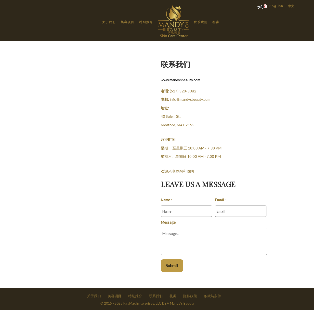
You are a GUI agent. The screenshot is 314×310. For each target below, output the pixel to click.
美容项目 (127, 22)
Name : (166, 200)
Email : (220, 200)
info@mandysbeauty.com (190, 99)
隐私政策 (190, 296)
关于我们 (109, 22)
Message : (169, 222)
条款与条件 (212, 296)
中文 (291, 6)
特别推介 (146, 22)
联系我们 (201, 22)
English (276, 6)
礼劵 (215, 22)
